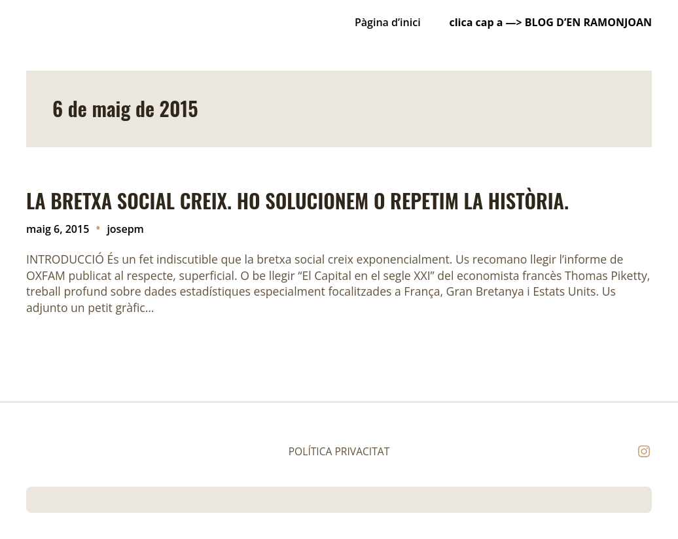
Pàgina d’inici (388, 22)
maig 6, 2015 (57, 229)
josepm (125, 229)
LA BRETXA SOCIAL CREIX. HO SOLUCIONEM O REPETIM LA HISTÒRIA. (297, 201)
